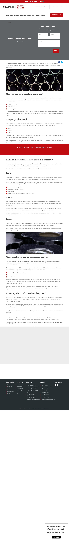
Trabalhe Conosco (40, 15)
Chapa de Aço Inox (20, 384)
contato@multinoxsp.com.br (48, 399)
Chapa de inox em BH (20, 317)
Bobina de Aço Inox (20, 390)
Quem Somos (9, 15)
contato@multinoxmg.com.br (33, 399)
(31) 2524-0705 (38, 6)
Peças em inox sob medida (36, 317)
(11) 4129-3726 (46, 6)
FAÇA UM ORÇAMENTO (56, 15)
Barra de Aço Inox (20, 386)
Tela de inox (42, 317)
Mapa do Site (54, 6)
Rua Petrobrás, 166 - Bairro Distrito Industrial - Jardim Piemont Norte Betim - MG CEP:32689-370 (32, 388)
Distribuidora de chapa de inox (28, 317)
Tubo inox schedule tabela (52, 317)
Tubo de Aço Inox (20, 388)
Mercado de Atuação (25, 15)
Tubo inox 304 (46, 317)
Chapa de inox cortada (14, 317)
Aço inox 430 (8, 317)
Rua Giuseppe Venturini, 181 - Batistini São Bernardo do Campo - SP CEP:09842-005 (47, 388)
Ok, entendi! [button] (56, 537)
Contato (9, 22)
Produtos (16, 15)
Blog (33, 15)
